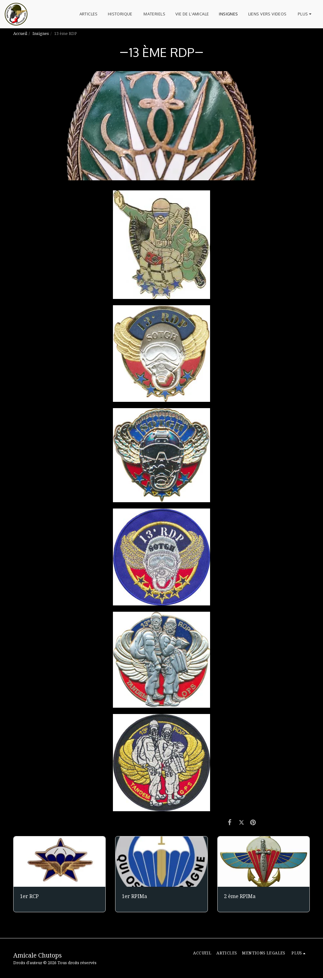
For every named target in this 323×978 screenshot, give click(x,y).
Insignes (40, 33)
